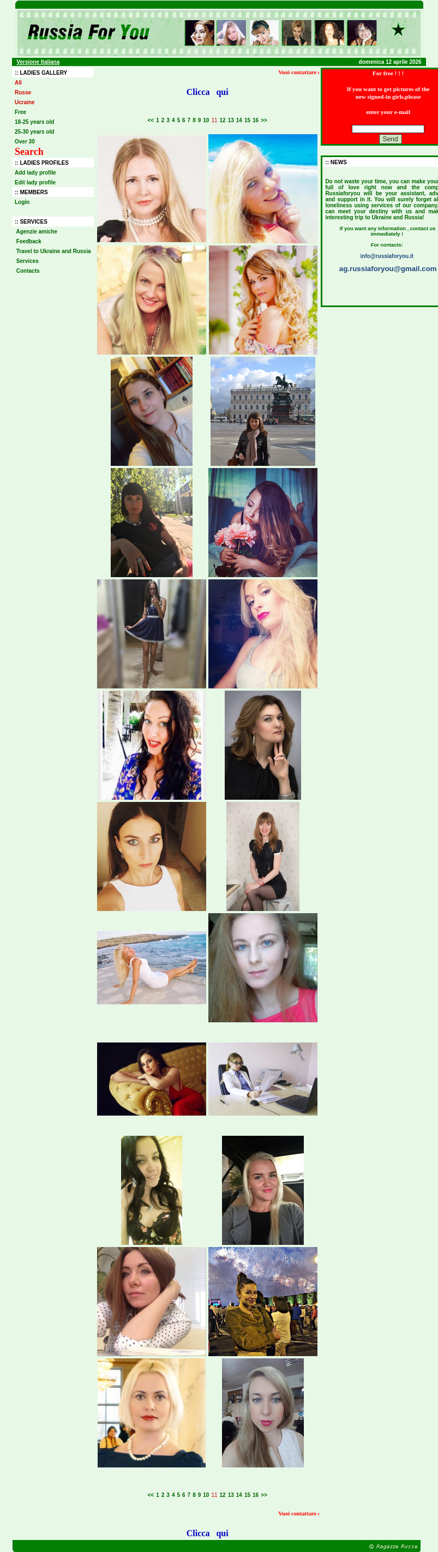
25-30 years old (34, 132)
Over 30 (25, 142)
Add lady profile (35, 173)
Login (22, 202)
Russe (23, 92)
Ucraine (25, 102)
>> (264, 120)
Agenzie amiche (37, 232)
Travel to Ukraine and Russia (53, 251)
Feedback (29, 241)
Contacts (28, 271)
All (18, 83)
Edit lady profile (35, 182)
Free (20, 112)
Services (27, 261)
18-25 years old (34, 122)
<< (151, 120)
